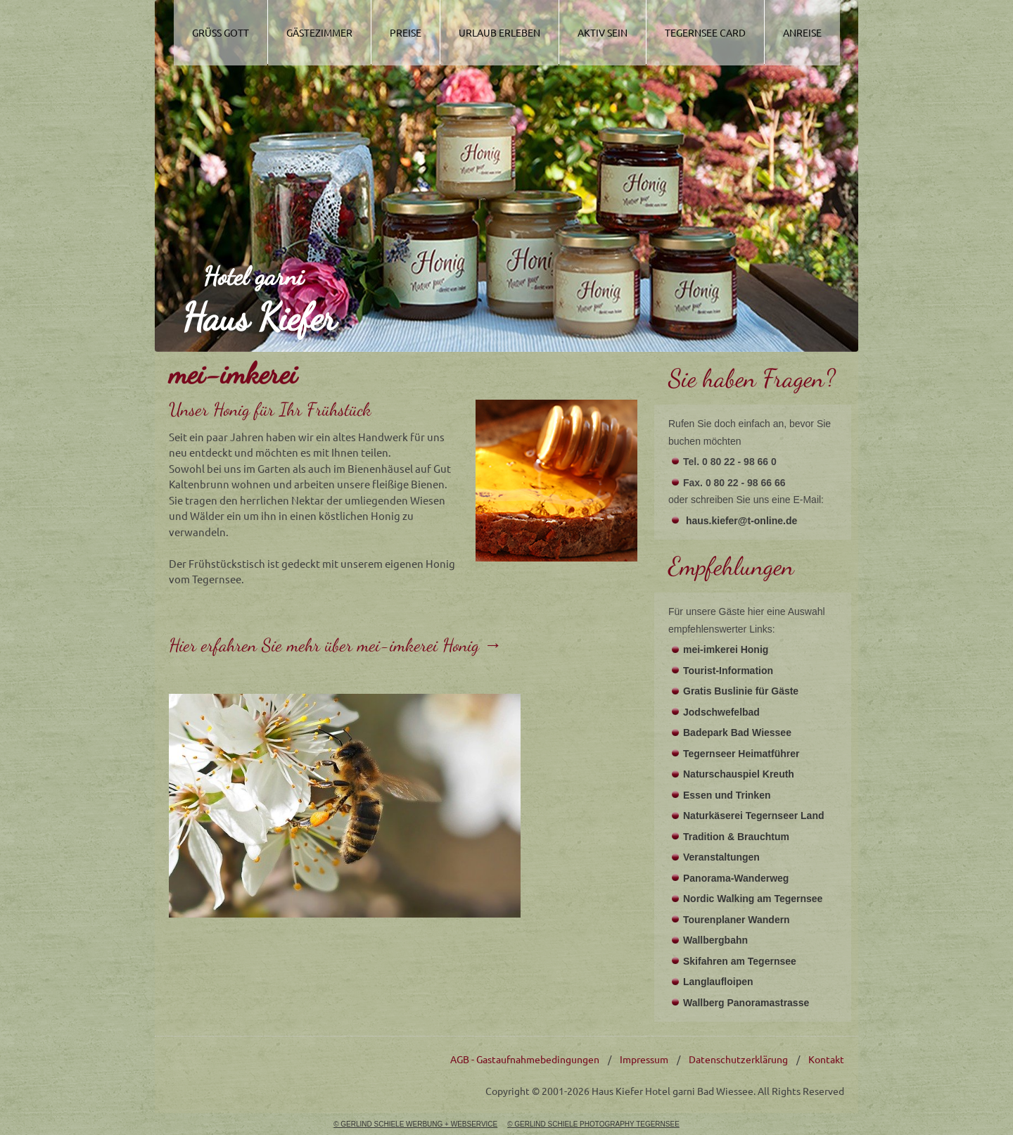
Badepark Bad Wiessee (737, 732)
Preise (405, 32)
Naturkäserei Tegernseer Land (753, 815)
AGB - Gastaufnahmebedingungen (524, 1059)
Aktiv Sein (602, 32)
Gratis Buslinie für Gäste (740, 691)
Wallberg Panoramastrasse (746, 1002)
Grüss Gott (220, 32)
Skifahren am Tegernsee (739, 961)
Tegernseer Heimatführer (741, 753)
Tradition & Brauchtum (736, 836)
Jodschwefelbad (721, 712)
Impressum (644, 1059)
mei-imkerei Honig (725, 649)
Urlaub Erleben (499, 32)
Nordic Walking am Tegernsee (752, 898)
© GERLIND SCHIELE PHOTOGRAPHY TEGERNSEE (593, 1124)
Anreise (802, 32)
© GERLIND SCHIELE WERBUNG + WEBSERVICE (415, 1124)
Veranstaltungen (721, 857)
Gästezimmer (319, 32)
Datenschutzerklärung (738, 1059)
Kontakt (826, 1059)
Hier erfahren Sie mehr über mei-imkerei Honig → (335, 645)
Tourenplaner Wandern (736, 919)
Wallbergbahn (715, 940)
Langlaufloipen (718, 981)
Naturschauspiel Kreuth (738, 774)
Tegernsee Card (705, 32)
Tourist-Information (728, 670)
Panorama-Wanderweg (736, 878)
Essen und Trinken (726, 795)
